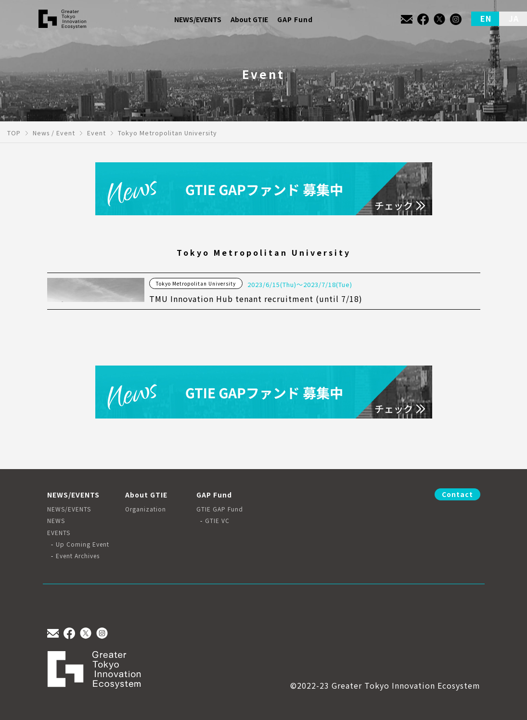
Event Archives (78, 555)
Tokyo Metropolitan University (196, 283)
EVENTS (58, 532)
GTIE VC (217, 520)
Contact (457, 494)
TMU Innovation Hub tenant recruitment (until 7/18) (255, 298)
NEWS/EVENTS (69, 509)
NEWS (56, 520)
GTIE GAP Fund (219, 509)
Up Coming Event (82, 544)
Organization (145, 509)
